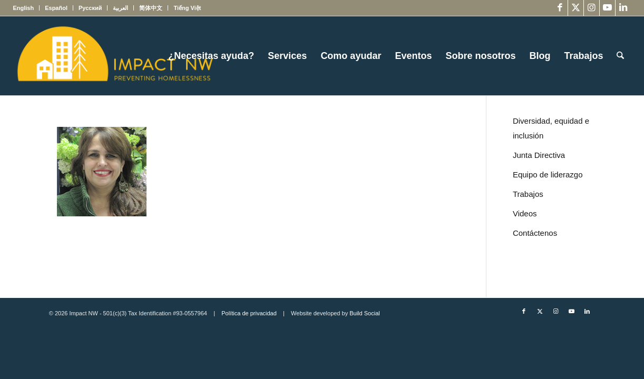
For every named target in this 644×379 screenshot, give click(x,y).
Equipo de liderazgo (548, 174)
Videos (525, 213)
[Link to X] (575, 8)
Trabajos (528, 194)
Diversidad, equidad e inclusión (551, 128)
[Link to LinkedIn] (623, 8)
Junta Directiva (539, 155)
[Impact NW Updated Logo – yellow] (114, 55)
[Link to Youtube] (607, 8)
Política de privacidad (249, 313)
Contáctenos (535, 232)
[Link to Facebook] (560, 8)
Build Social (364, 313)
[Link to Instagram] (591, 8)
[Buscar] (620, 55)
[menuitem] (26, 8)
